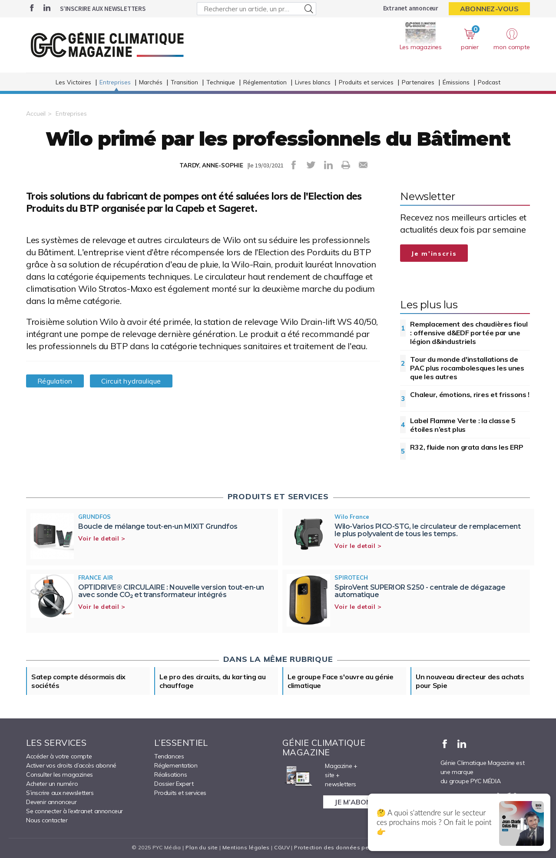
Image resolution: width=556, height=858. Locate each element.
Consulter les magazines (59, 774)
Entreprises (115, 82)
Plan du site (201, 847)
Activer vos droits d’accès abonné (71, 765)
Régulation (55, 381)
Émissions (456, 82)
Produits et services (366, 82)
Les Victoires (73, 82)
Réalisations (170, 774)
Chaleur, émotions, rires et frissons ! (470, 394)
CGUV (282, 847)
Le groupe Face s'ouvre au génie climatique (341, 681)
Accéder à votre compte (59, 756)
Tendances (169, 756)
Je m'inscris (434, 253)
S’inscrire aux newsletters (103, 8)
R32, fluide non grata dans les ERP (466, 447)
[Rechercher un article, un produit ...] (256, 8)
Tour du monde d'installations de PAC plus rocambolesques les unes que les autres (467, 368)
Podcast (489, 82)
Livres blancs (313, 82)
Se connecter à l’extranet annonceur (74, 811)
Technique (220, 82)
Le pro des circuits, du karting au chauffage (212, 681)
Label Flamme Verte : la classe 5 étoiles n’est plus (462, 425)
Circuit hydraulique (131, 381)
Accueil (36, 113)
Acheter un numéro (52, 784)
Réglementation (265, 82)
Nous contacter (46, 820)
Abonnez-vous (489, 8)
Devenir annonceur (51, 802)
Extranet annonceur (410, 8)
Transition (184, 82)
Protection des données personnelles (345, 847)
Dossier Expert (173, 784)
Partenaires (418, 82)
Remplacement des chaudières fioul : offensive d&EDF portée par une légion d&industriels (468, 333)
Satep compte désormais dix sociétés (78, 681)
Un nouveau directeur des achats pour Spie (470, 681)
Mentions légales (246, 847)
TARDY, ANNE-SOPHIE (211, 165)
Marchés (150, 82)
